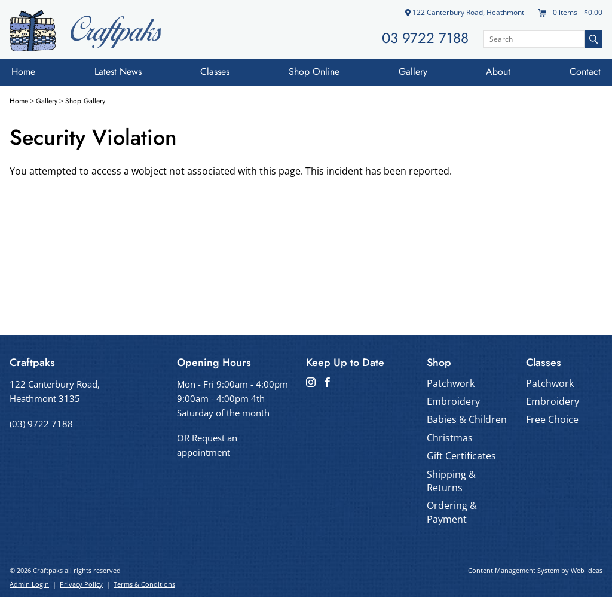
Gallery (413, 71)
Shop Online (314, 71)
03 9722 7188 (425, 38)
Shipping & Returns (451, 481)
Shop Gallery (85, 101)
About (498, 71)
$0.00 (592, 12)
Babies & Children (467, 419)
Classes (215, 71)
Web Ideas (586, 570)
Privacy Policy (81, 584)
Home (23, 71)
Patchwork (451, 383)
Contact (585, 71)
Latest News (118, 71)
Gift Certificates (461, 455)
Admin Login (29, 584)
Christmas (450, 437)
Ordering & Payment (452, 512)
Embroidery (453, 401)
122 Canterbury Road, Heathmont (464, 12)
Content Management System (513, 570)
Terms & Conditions (144, 584)
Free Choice (552, 419)
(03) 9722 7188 (41, 424)
